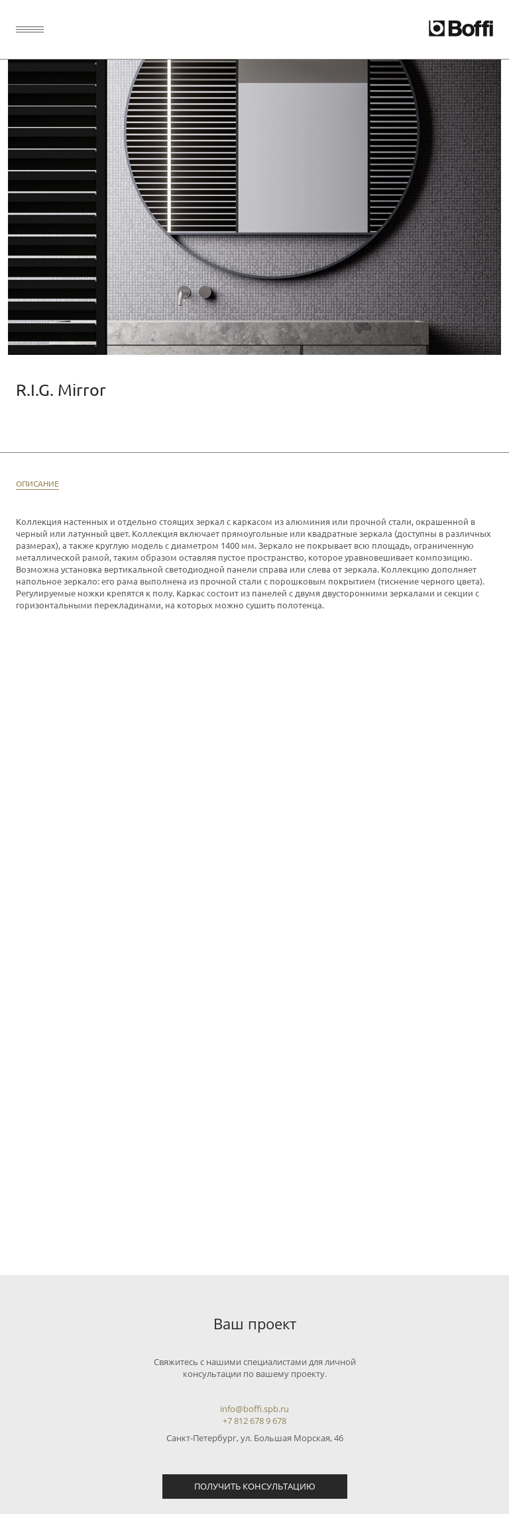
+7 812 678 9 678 (254, 1421)
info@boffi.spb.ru (254, 1409)
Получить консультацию (254, 1486)
